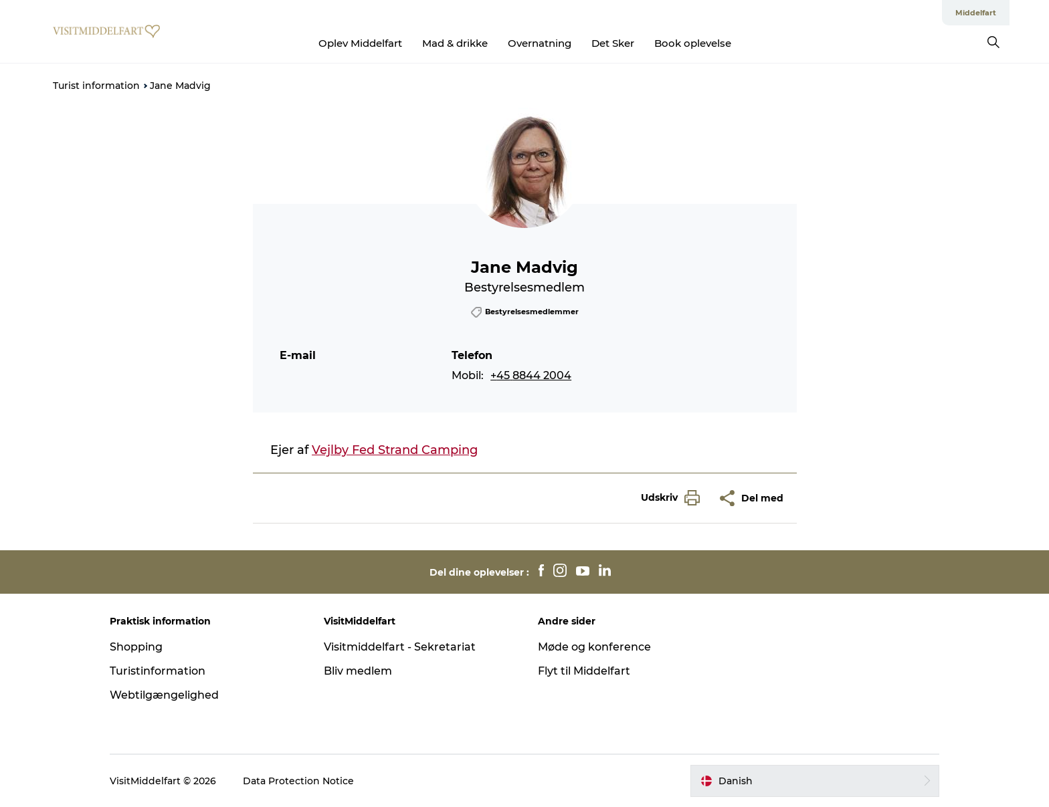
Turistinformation (157, 671)
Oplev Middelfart (360, 43)
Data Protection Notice (298, 781)
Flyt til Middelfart (584, 671)
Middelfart (975, 12)
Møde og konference (594, 647)
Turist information (96, 86)
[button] (667, 497)
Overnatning (539, 43)
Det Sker (612, 43)
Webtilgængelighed (164, 695)
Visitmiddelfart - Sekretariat (400, 647)
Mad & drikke (455, 43)
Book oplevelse (692, 43)
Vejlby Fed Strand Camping (395, 450)
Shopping (136, 647)
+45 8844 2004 (530, 375)
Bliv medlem (358, 671)
